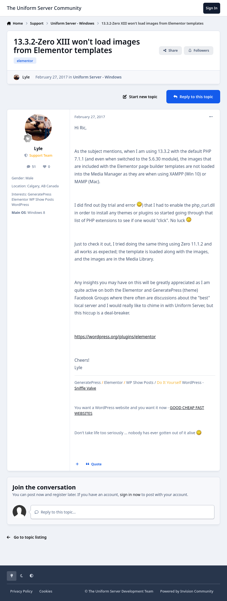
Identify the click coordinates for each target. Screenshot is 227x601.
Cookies (45, 591)
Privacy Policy (21, 591)
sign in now (130, 494)
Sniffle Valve (85, 388)
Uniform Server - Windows (97, 77)
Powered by (186, 591)
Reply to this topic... (55, 512)
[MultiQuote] (77, 464)
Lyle (26, 77)
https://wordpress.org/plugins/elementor (115, 337)
